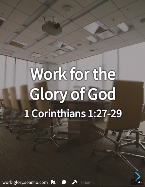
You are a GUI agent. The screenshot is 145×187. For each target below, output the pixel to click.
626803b (87, 183)
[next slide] (137, 176)
